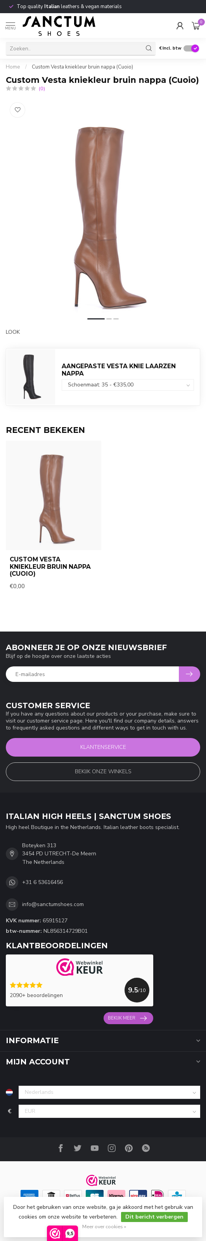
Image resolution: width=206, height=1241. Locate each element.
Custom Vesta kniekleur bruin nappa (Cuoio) (82, 67)
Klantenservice (103, 747)
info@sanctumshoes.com (53, 904)
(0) (42, 88)
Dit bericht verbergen (154, 1216)
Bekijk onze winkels (103, 771)
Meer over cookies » (104, 1226)
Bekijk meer (127, 1018)
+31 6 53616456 (42, 882)
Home (13, 67)
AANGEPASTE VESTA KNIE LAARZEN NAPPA (119, 369)
